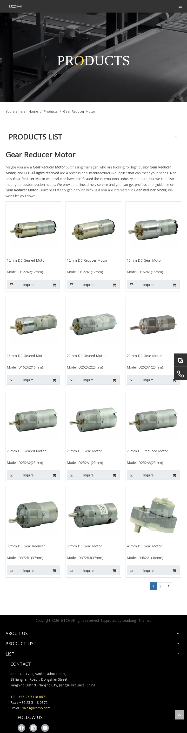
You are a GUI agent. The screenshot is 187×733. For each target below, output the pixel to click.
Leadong (129, 620)
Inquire (20, 284)
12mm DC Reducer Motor (87, 260)
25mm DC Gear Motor (84, 451)
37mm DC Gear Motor (84, 546)
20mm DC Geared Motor (86, 355)
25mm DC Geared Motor (26, 451)
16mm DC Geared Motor (26, 355)
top (179, 714)
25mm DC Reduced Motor (147, 451)
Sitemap (145, 620)
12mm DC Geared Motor (26, 260)
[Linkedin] (33, 728)
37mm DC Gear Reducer (26, 546)
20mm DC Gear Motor (144, 355)
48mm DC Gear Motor (144, 546)
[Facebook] (21, 728)
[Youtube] (45, 728)
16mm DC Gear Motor (144, 260)
